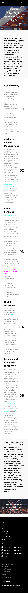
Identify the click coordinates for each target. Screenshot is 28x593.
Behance (18, 553)
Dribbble (5, 553)
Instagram (5, 550)
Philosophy (4, 531)
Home (3, 526)
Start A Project (5, 536)
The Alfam (9, 24)
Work (3, 528)
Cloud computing (9, 215)
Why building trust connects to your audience (14, 506)
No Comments (14, 25)
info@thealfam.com (6, 577)
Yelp (4, 556)
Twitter (17, 547)
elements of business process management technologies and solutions (11, 184)
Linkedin (17, 550)
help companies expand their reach (11, 316)
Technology (14, 9)
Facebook (5, 547)
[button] (26, 3)
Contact (3, 539)
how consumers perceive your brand (11, 402)
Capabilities (4, 534)
